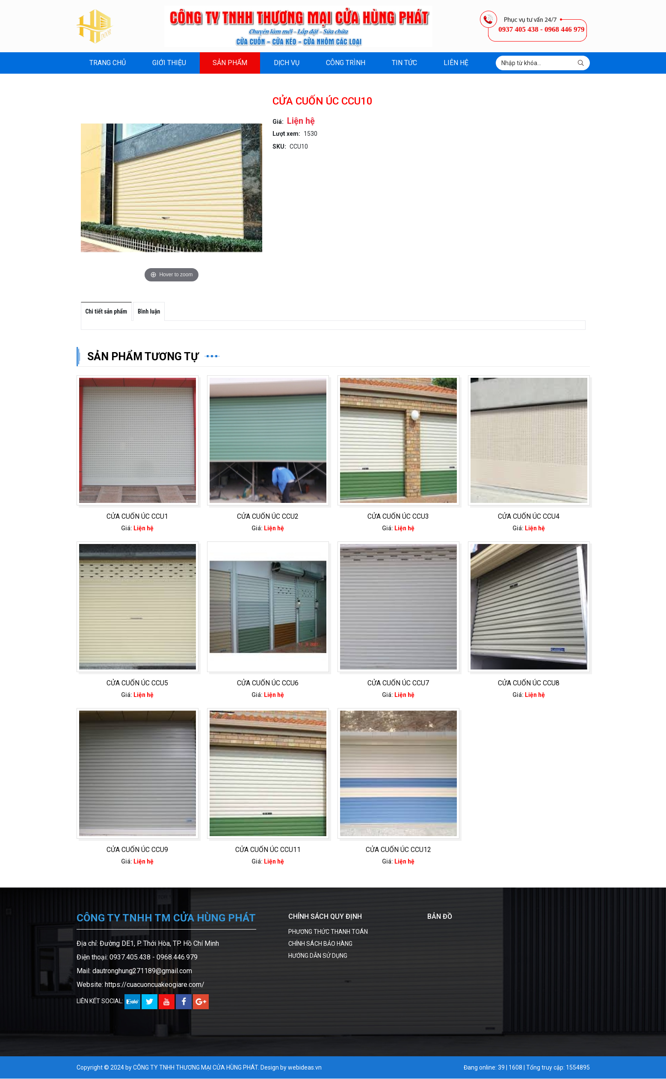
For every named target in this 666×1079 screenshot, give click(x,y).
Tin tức (404, 63)
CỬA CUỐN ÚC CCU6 (268, 683)
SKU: (279, 146)
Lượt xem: (286, 133)
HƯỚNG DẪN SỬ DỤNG (317, 956)
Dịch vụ (286, 63)
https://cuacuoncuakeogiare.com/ (154, 985)
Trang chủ (107, 63)
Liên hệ (456, 63)
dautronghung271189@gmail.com (142, 971)
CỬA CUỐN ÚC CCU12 (398, 850)
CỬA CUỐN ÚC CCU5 (137, 683)
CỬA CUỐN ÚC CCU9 (137, 850)
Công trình (345, 63)
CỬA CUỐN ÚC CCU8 (528, 683)
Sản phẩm (230, 63)
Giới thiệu (169, 63)
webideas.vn (305, 1067)
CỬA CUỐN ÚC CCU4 (528, 516)
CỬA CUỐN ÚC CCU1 (137, 516)
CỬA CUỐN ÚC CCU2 (268, 516)
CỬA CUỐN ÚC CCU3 (398, 516)
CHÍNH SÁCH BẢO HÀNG (320, 944)
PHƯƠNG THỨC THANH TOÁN (328, 932)
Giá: (278, 121)
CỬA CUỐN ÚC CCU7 (398, 683)
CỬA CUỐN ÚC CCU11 (268, 850)
